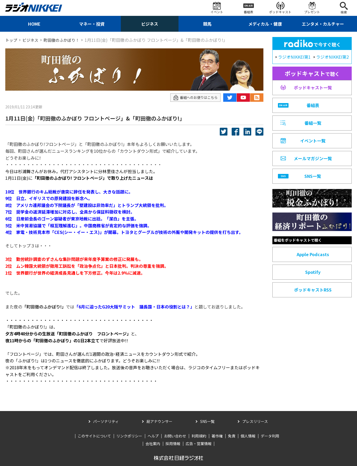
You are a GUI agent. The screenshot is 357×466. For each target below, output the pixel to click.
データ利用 (270, 435)
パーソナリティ (106, 421)
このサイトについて (94, 435)
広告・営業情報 (199, 443)
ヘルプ (153, 435)
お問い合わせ (175, 435)
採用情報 (173, 443)
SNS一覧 (207, 421)
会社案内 (152, 443)
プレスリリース (255, 421)
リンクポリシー (129, 435)
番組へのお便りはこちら (194, 97)
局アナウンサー (159, 421)
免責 (231, 435)
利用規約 (198, 435)
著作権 (217, 435)
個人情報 (248, 435)
